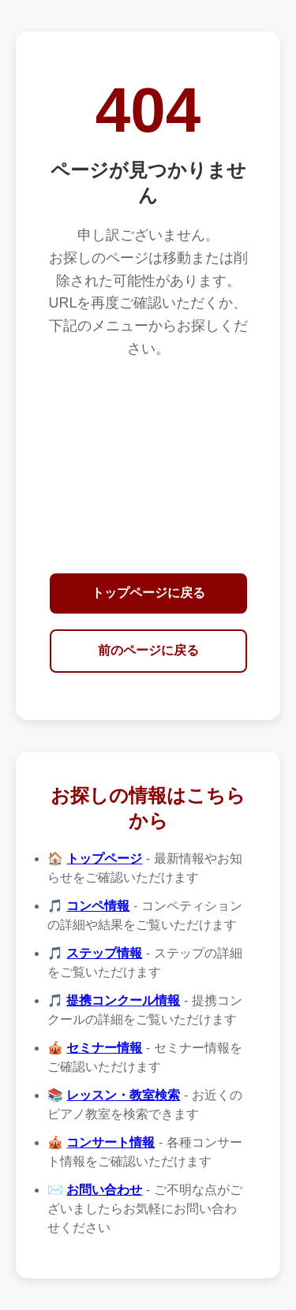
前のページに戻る (148, 650)
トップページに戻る (148, 592)
